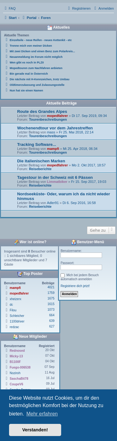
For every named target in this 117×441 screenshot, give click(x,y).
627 (52, 326)
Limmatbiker (57, 181)
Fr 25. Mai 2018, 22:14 (76, 132)
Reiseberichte (40, 169)
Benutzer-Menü (87, 242)
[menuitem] (9, 8)
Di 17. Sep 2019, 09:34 (89, 116)
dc (11, 304)
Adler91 (53, 203)
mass (51, 132)
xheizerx (15, 299)
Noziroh (15, 373)
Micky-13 (16, 356)
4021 (50, 287)
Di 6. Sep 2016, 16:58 (79, 203)
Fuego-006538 (20, 367)
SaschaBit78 (19, 378)
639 (52, 321)
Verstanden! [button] (35, 429)
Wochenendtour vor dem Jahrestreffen (55, 128)
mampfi (53, 149)
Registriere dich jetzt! (75, 286)
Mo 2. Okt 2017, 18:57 (89, 165)
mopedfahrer (57, 116)
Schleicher (17, 316)
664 (52, 315)
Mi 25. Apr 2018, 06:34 (80, 149)
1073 (50, 309)
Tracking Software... (36, 144)
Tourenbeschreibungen (48, 119)
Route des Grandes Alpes (42, 111)
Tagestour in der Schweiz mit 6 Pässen (55, 177)
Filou (13, 310)
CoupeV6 (16, 384)
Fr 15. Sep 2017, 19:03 (88, 181)
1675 (50, 298)
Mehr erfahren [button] (42, 413)
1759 (50, 293)
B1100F (15, 362)
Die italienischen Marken (41, 161)
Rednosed (17, 350)
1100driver (17, 321)
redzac (14, 327)
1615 (50, 304)
